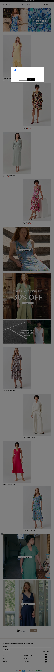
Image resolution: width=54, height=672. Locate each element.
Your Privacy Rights (22, 79)
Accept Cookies (31, 79)
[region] (27, 74)
